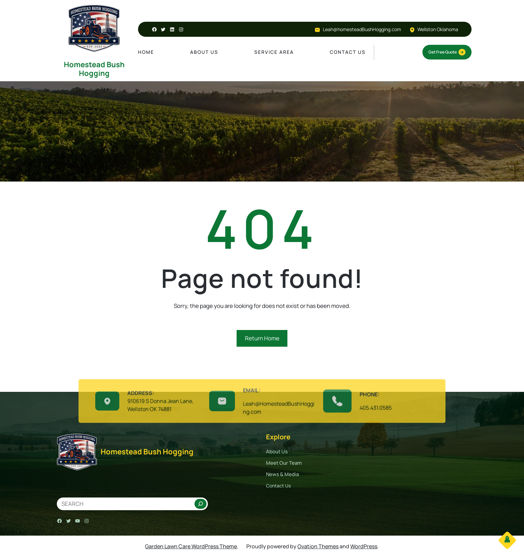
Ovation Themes (318, 546)
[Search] (200, 504)
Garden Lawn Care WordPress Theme (191, 546)
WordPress (363, 546)
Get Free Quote (447, 52)
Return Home (262, 338)
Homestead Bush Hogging (94, 69)
